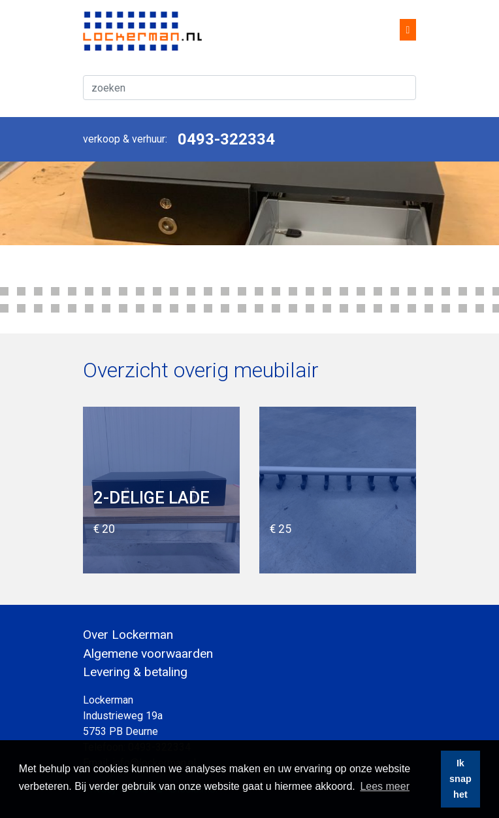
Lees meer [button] (385, 786)
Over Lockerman (128, 634)
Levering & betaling (135, 671)
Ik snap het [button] (460, 779)
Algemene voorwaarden (148, 653)
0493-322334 (226, 139)
